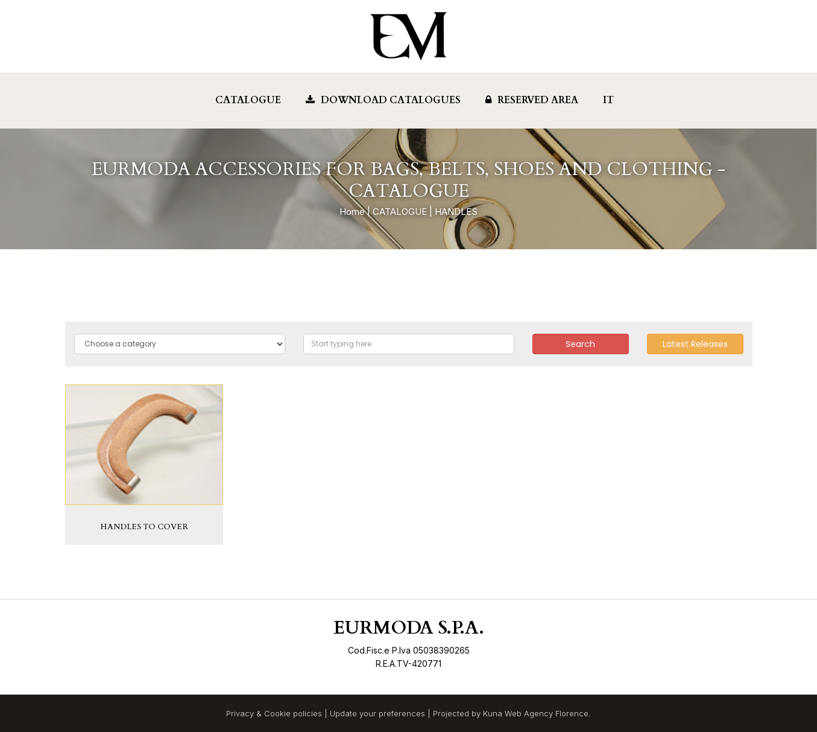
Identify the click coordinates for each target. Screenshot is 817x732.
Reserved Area (531, 100)
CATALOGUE (400, 211)
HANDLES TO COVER (144, 526)
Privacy (240, 713)
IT (608, 100)
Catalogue (248, 100)
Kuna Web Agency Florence (535, 713)
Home (352, 211)
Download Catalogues (383, 100)
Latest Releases (695, 344)
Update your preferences (377, 713)
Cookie (277, 713)
